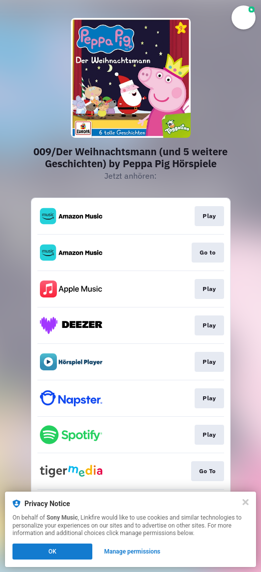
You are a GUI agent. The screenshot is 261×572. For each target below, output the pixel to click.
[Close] (246, 502)
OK (52, 551)
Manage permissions (132, 551)
